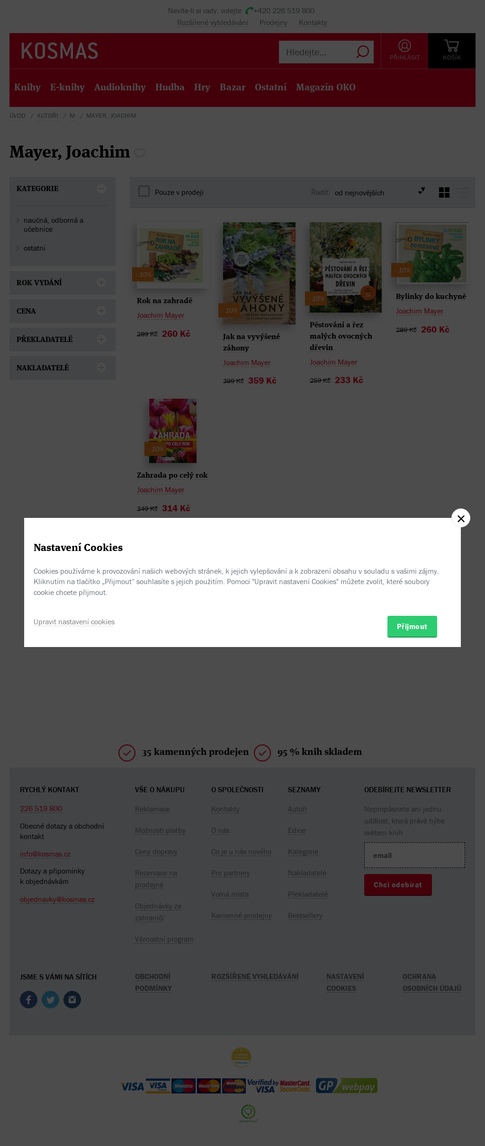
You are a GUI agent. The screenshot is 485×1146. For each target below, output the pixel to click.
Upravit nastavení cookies (74, 621)
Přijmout (412, 626)
